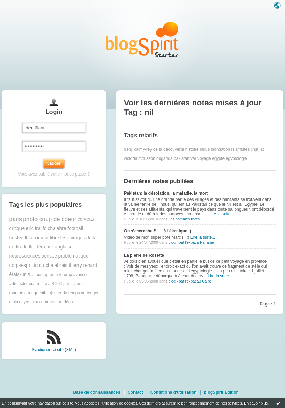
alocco (38, 302)
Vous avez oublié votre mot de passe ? (54, 174)
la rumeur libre (43, 237)
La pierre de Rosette (144, 255)
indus (205, 149)
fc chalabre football (63, 228)
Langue (278, 6)
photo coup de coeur (49, 219)
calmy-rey (143, 149)
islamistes (240, 149)
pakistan (181, 158)
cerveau (86, 219)
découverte (173, 149)
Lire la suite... (221, 214)
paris (15, 219)
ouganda (164, 158)
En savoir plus (256, 403)
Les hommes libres (184, 219)
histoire (192, 149)
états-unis (19, 274)
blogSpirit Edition (221, 392)
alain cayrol (20, 302)
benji (128, 149)
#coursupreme (44, 274)
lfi (30, 247)
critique (17, 228)
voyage (204, 158)
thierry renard (82, 265)
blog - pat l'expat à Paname (191, 242)
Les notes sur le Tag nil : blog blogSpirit (142, 39)
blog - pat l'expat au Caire (189, 281)
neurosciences (24, 256)
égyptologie (236, 158)
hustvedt (18, 237)
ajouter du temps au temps (73, 293)
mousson (146, 158)
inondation (220, 149)
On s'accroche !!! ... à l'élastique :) (158, 231)
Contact (135, 392)
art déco (65, 302)
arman (51, 302)
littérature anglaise (53, 247)
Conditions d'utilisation (173, 392)
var (193, 158)
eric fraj (33, 228)
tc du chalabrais (50, 265)
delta (157, 149)
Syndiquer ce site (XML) (54, 349)
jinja (254, 149)
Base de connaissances (96, 392)
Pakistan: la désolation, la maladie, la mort (166, 193)
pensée (49, 256)
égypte (218, 158)
